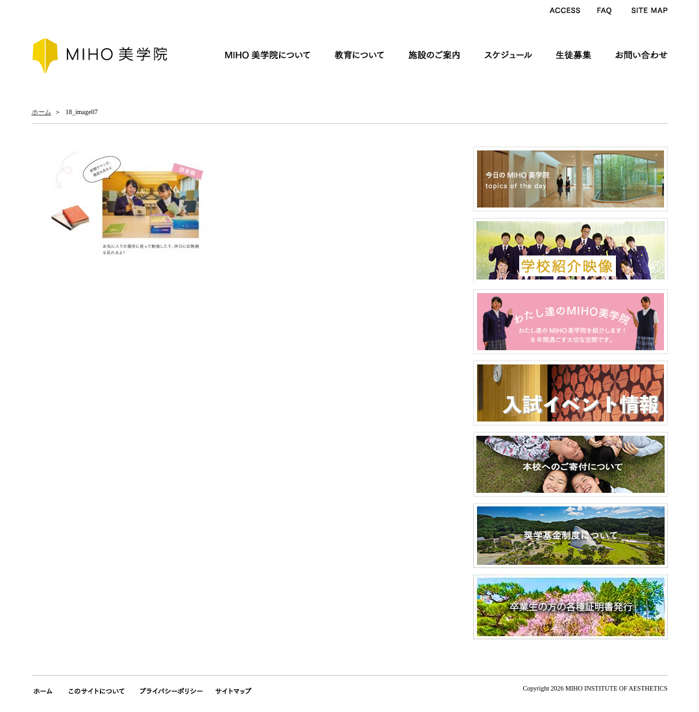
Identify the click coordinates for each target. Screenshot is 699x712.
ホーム (41, 111)
